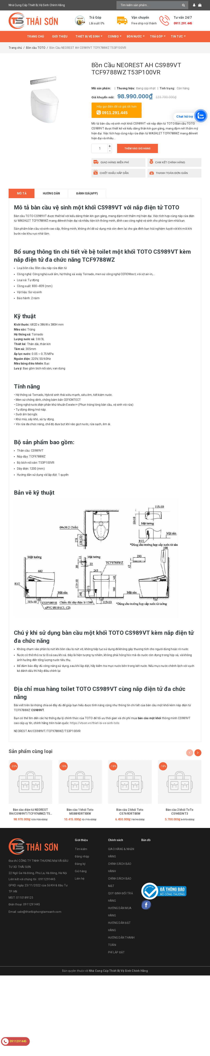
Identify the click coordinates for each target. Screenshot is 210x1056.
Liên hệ (79, 878)
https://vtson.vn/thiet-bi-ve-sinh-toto (95, 723)
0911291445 (31, 904)
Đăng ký (80, 863)
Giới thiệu (60, 36)
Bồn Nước (134, 36)
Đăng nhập (82, 856)
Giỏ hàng (81, 871)
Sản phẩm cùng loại (30, 751)
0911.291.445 (183, 23)
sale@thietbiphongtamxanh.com (39, 911)
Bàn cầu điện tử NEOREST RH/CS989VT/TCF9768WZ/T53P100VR (30, 813)
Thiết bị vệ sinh (87, 36)
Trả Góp (156, 36)
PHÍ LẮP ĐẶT (116, 952)
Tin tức (177, 36)
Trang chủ (35, 36)
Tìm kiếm (81, 849)
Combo (113, 36)
